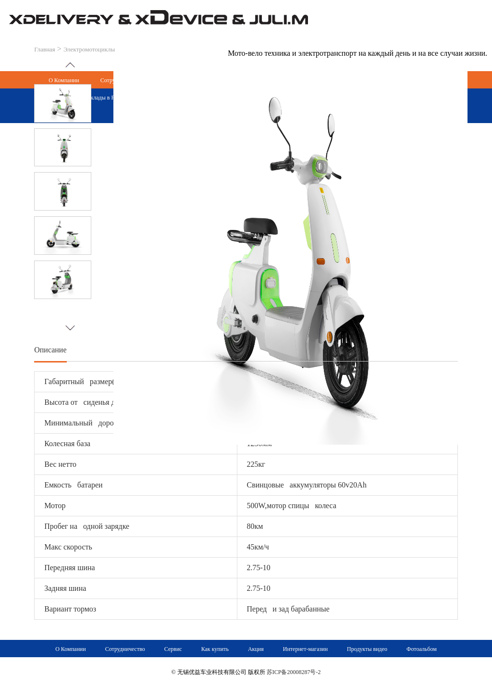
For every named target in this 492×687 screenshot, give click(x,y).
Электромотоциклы (89, 49)
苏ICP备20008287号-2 (294, 672)
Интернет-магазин (305, 649)
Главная (44, 49)
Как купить (215, 649)
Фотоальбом (421, 649)
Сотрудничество (125, 649)
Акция (256, 649)
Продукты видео (367, 649)
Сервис (173, 649)
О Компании (70, 649)
